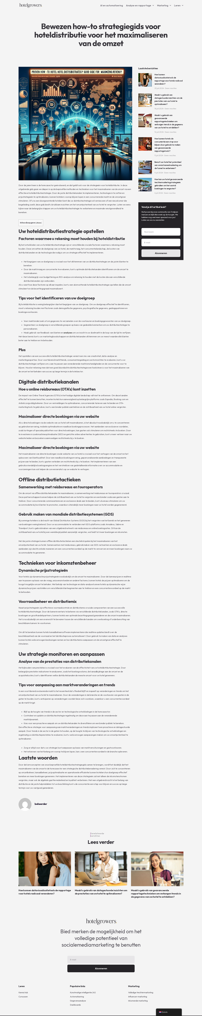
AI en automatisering (111, 5)
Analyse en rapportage (140, 5)
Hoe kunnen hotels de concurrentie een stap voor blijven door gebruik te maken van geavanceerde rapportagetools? (167, 144)
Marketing (164, 5)
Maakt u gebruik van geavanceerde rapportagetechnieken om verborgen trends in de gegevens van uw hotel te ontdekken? (168, 121)
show (38, 223)
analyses (68, 332)
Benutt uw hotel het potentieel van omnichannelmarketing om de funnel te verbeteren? (168, 165)
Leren (178, 5)
